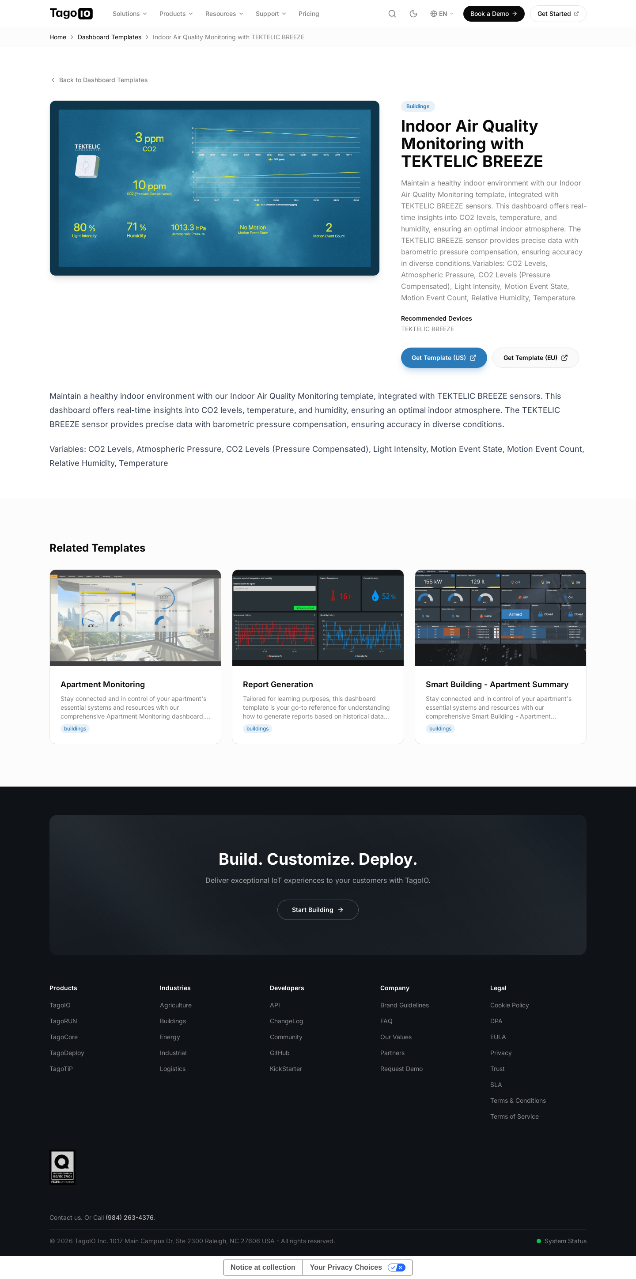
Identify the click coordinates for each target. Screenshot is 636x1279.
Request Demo (401, 1068)
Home (57, 37)
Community (286, 1037)
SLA (496, 1084)
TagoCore (63, 1037)
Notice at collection (263, 1267)
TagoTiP (61, 1068)
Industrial (173, 1052)
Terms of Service (514, 1116)
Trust (497, 1068)
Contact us (65, 1217)
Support (271, 13)
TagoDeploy (66, 1052)
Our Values (396, 1037)
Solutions (130, 13)
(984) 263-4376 (130, 1217)
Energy (170, 1037)
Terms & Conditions (518, 1100)
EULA (498, 1037)
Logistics (173, 1068)
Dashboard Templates (109, 37)
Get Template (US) (444, 357)
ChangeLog (286, 1021)
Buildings (173, 1021)
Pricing (309, 13)
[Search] (392, 14)
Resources (224, 13)
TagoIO (60, 1005)
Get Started (558, 13)
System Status (562, 1241)
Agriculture (176, 1005)
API (275, 1005)
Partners (392, 1052)
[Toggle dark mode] (413, 14)
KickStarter (286, 1068)
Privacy (501, 1052)
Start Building (318, 909)
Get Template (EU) (536, 357)
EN (442, 13)
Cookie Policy (509, 1005)
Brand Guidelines (404, 1005)
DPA (496, 1021)
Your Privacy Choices (346, 1267)
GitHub (280, 1052)
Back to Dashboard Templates (98, 79)
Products (176, 13)
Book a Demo (494, 13)
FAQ (386, 1021)
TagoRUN (63, 1021)
